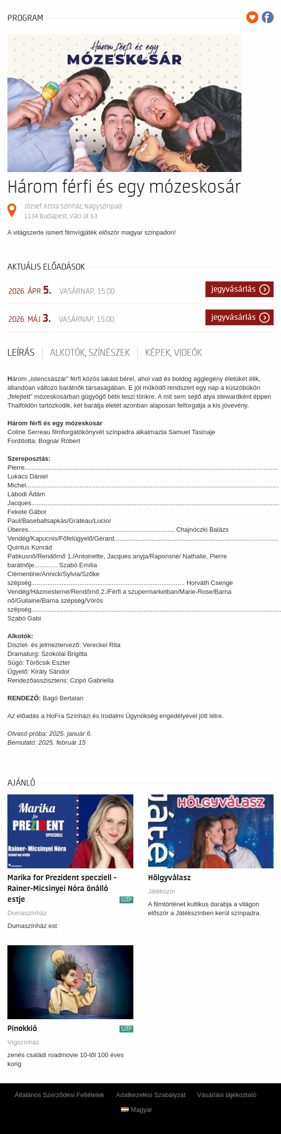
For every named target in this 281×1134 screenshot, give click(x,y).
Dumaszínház (26, 913)
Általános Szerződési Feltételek (59, 1095)
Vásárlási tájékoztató (226, 1095)
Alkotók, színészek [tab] (90, 352)
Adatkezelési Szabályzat (151, 1095)
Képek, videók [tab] (173, 352)
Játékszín (161, 891)
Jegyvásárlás (233, 289)
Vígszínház (23, 1042)
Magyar (136, 1109)
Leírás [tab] (21, 352)
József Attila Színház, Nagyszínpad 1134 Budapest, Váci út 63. (73, 211)
